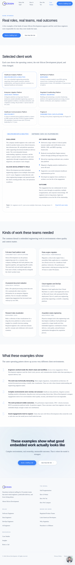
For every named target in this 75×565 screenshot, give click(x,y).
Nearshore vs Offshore (46, 525)
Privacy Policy (58, 556)
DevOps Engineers (7, 521)
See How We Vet (30, 35)
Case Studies (51, 3)
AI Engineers (6, 525)
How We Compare (45, 502)
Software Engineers (8, 513)
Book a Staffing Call (65, 3)
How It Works (31, 3)
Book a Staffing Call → (11, 35)
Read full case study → (61, 206)
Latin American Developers (48, 517)
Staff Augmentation (45, 490)
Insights (4, 540)
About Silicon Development (10, 501)
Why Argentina (44, 521)
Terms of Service (68, 556)
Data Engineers (6, 517)
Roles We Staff (21, 3)
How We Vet (42, 3)
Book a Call (5, 544)
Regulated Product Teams (47, 513)
